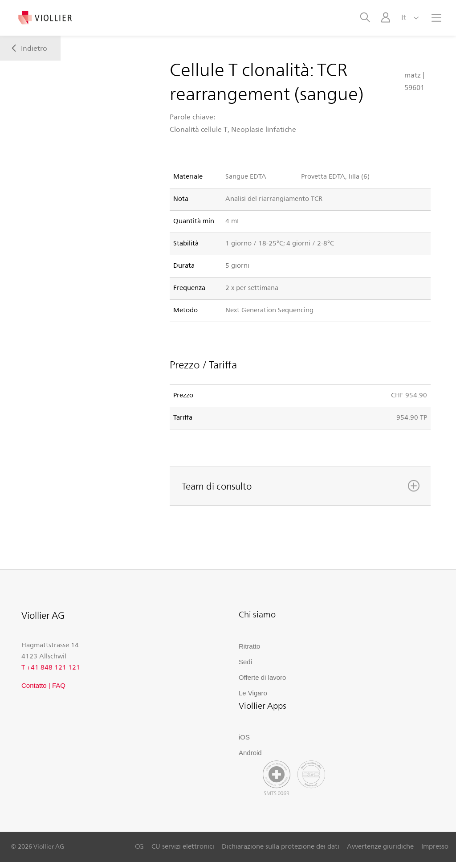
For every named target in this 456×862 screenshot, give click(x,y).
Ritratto (249, 646)
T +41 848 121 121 (50, 666)
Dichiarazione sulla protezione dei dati (280, 846)
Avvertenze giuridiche (380, 846)
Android (250, 752)
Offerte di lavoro (262, 677)
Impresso (434, 846)
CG (139, 846)
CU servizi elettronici (182, 846)
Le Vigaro (253, 693)
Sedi (245, 662)
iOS (244, 737)
